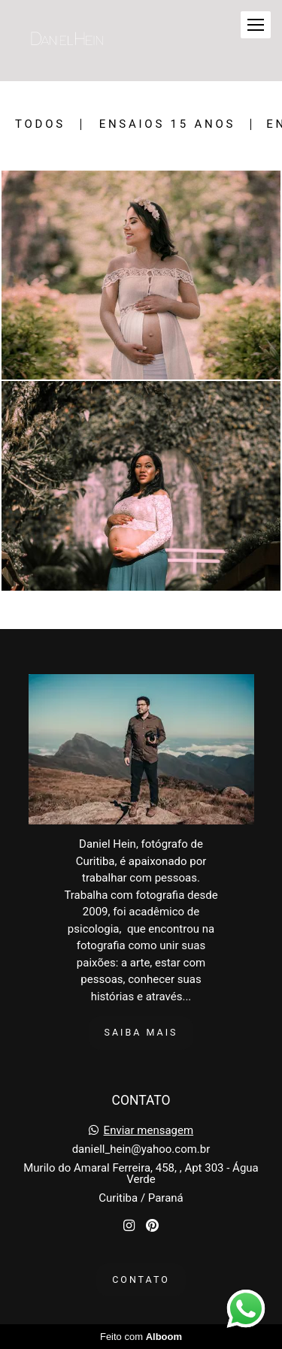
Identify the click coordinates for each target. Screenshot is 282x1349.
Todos (40, 124)
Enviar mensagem (149, 1130)
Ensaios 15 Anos (167, 124)
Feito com (141, 1336)
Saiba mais (141, 1032)
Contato (141, 1279)
